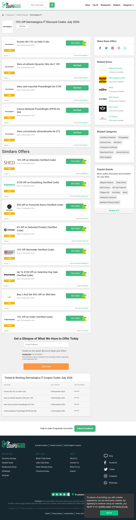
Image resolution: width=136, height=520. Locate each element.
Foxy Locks (113, 107)
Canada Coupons (56, 445)
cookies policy (105, 507)
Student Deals (7, 463)
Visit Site (22, 26)
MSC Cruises (105, 187)
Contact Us (74, 463)
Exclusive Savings (9, 458)
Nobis (125, 192)
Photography (123, 137)
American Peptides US (81, 263)
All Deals (5, 475)
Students (116, 5)
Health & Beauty (22, 15)
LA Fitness (113, 117)
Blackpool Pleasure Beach (109, 202)
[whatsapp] (124, 48)
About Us (73, 458)
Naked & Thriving (115, 68)
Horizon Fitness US (82, 241)
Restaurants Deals (9, 467)
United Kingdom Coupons (72, 445)
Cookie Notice (69, 513)
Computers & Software (108, 147)
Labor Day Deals (42, 463)
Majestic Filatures (106, 182)
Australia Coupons (41, 445)
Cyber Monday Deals (44, 467)
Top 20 (95, 5)
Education (117, 142)
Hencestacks (84, 308)
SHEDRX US (85, 173)
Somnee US (85, 218)
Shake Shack (121, 182)
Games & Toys (105, 142)
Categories (127, 5)
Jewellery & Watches (107, 137)
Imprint (73, 471)
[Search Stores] (52, 5)
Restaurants (106, 5)
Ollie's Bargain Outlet (117, 78)
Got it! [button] (109, 513)
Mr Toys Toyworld (119, 187)
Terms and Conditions (83, 513)
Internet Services (122, 152)
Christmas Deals (42, 471)
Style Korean (114, 97)
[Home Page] (4, 15)
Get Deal (77, 65)
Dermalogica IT (36, 15)
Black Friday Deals (43, 458)
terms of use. (122, 507)
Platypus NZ (104, 192)
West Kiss (85, 286)
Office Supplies (105, 157)
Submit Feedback (85, 428)
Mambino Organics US (81, 196)
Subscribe (46, 366)
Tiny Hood (85, 330)
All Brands (6, 471)
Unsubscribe (26, 354)
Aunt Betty (116, 192)
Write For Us (75, 467)
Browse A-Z (114, 210)
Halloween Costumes (108, 197)
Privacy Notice (57, 513)
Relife (111, 88)
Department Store (106, 152)
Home (87, 5)
